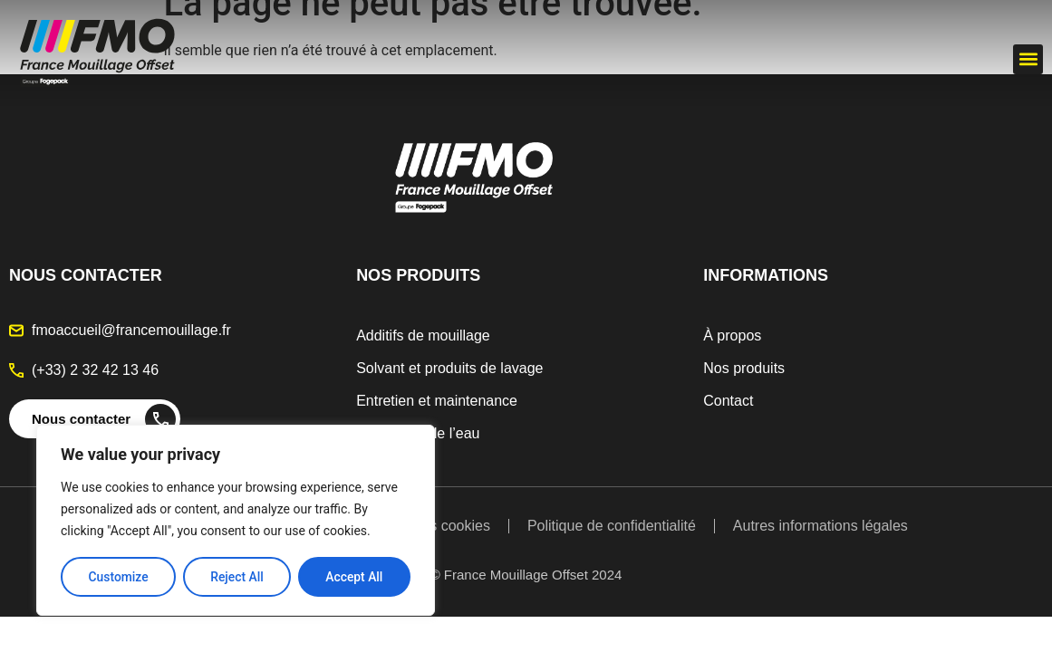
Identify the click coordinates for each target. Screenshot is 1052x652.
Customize (118, 577)
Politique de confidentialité (611, 525)
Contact (728, 400)
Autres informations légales (820, 525)
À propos (732, 335)
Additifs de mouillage (423, 335)
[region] (235, 521)
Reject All (237, 577)
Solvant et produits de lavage (449, 368)
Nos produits (744, 368)
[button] (1028, 59)
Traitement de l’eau (417, 433)
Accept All (354, 577)
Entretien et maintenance (436, 400)
